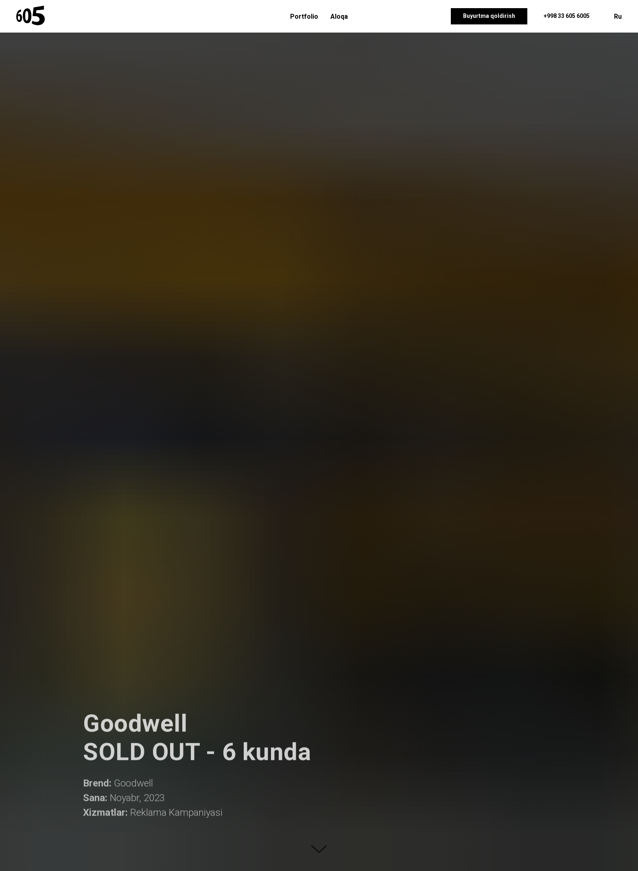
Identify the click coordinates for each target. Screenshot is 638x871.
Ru (618, 16)
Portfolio (304, 16)
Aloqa (339, 16)
